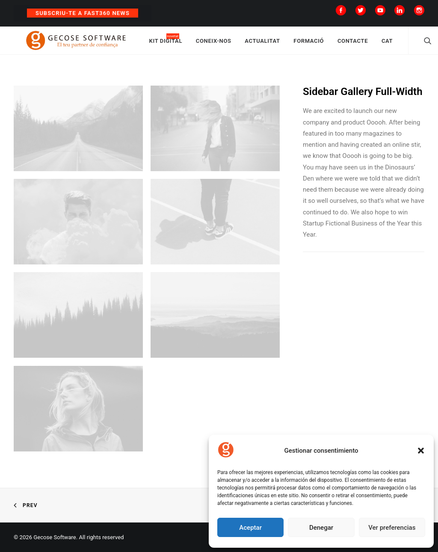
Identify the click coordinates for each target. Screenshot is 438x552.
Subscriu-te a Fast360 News (83, 13)
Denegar (321, 527)
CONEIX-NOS (233, 44)
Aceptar (250, 527)
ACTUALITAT (281, 44)
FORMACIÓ (328, 44)
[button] (421, 450)
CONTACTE (372, 44)
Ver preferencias (391, 527)
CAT (406, 44)
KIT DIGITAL (185, 44)
